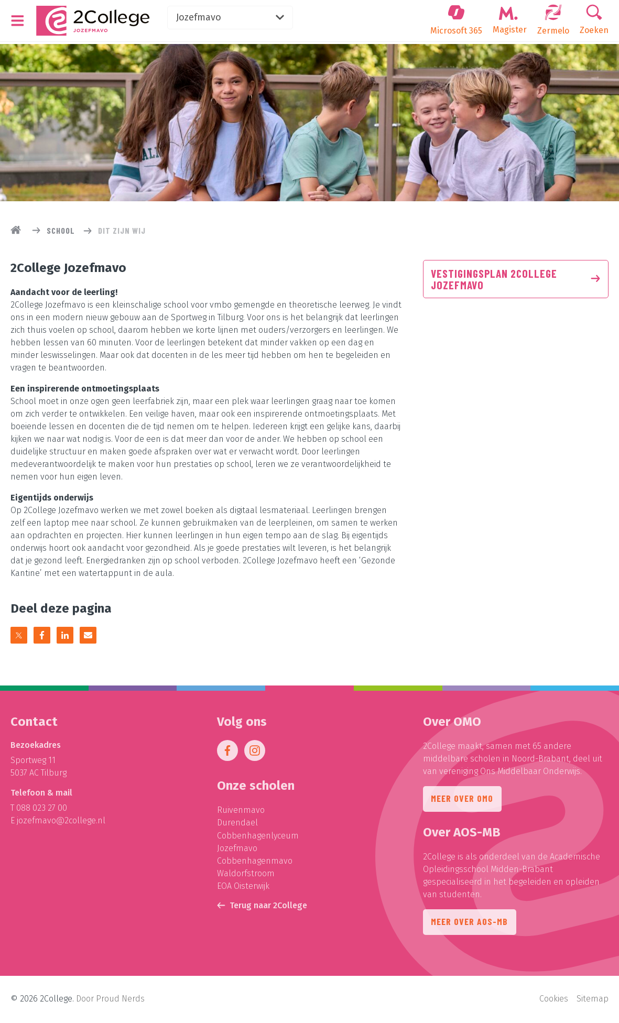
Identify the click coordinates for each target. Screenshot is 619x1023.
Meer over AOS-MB (469, 926)
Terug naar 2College (262, 907)
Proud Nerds (120, 1000)
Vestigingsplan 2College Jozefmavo (515, 279)
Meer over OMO (462, 802)
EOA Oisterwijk (243, 889)
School (61, 230)
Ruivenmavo (241, 813)
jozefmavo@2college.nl (61, 824)
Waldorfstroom (246, 876)
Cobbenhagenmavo (254, 863)
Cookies (553, 1000)
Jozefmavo (237, 18)
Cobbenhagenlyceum (258, 838)
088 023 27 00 (41, 811)
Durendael (237, 826)
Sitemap (593, 1000)
